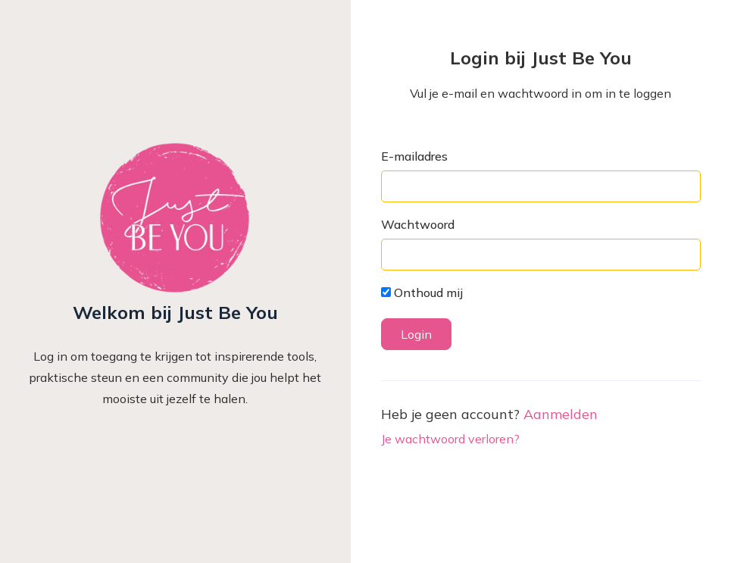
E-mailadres (414, 156)
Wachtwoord (418, 224)
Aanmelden (560, 414)
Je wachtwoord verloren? (450, 438)
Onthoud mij (422, 292)
